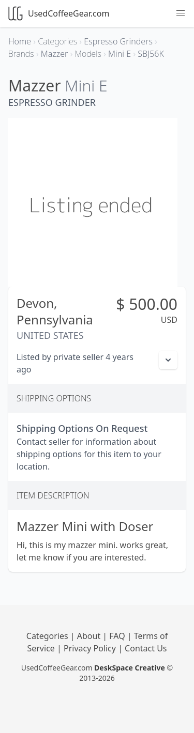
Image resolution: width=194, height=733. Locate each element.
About (90, 636)
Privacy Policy (91, 648)
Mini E (86, 85)
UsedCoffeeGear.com (58, 13)
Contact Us (146, 648)
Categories (48, 636)
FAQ (118, 636)
